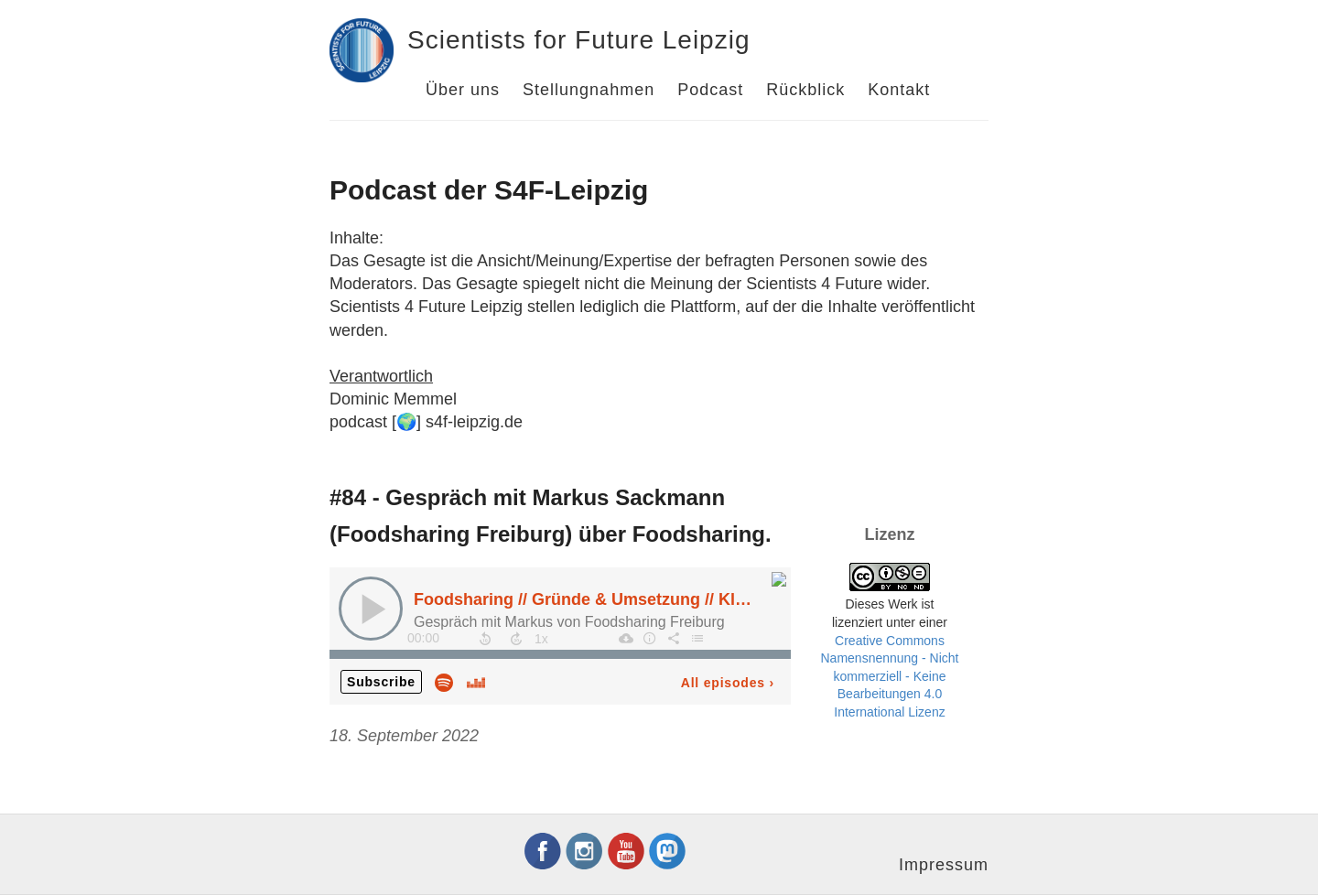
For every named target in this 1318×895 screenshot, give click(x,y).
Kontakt (899, 90)
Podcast (710, 90)
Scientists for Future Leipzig (579, 40)
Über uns (463, 90)
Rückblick (805, 90)
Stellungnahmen (588, 90)
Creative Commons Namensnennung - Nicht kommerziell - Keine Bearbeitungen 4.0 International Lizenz (890, 676)
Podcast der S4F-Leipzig (489, 190)
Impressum (943, 865)
